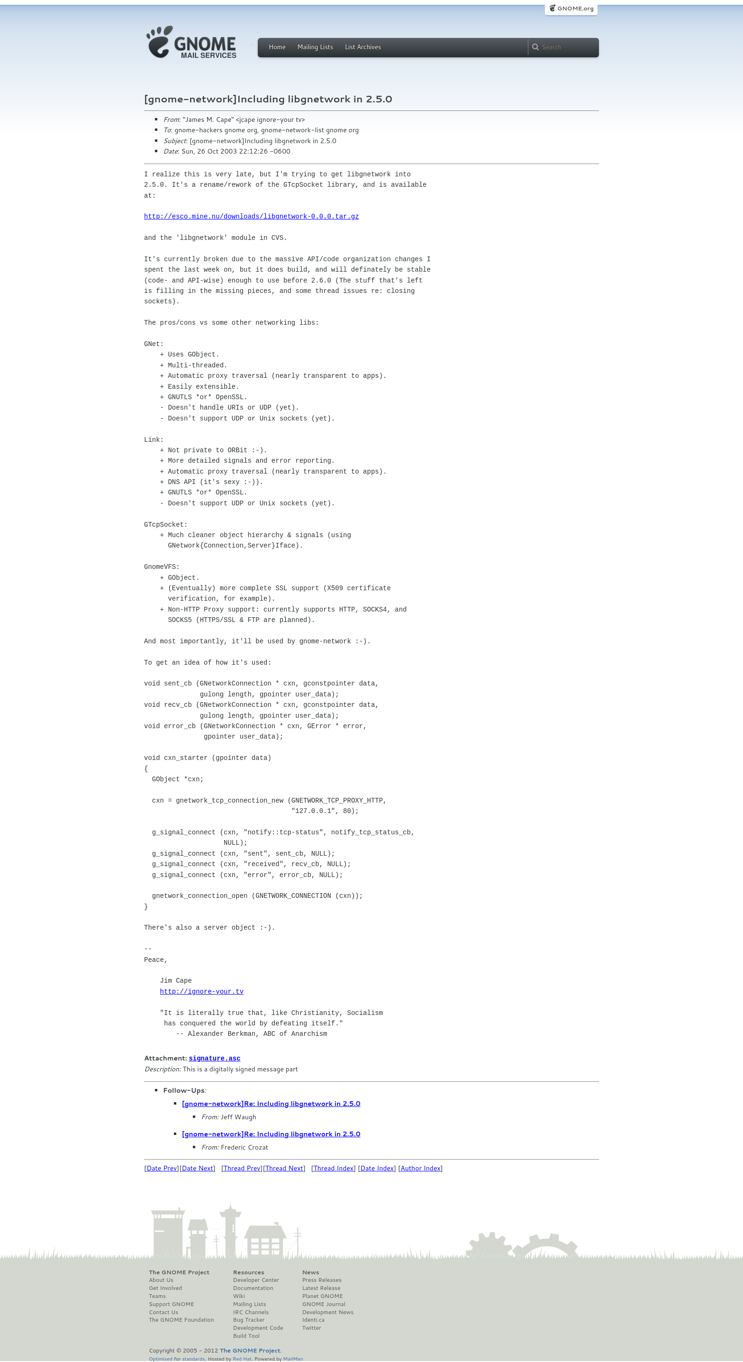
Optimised (160, 1358)
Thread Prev (242, 1167)
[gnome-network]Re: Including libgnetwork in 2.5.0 (271, 1103)
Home (277, 47)
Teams (157, 1295)
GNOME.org (575, 8)
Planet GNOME (322, 1295)
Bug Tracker (249, 1319)
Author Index (420, 1167)
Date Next (197, 1167)
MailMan (293, 1358)
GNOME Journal (323, 1303)
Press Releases (321, 1279)
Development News (327, 1312)
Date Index (377, 1167)
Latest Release (321, 1287)
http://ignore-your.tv (202, 991)
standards (193, 1358)
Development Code (258, 1327)
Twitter (311, 1327)
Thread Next (284, 1167)
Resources (248, 1272)
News (310, 1272)
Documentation (253, 1287)
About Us (161, 1279)
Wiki (239, 1295)
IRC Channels (251, 1312)
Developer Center (256, 1279)
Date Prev (161, 1167)
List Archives (363, 47)
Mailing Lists (315, 47)
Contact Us (163, 1312)
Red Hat (242, 1358)
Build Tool (246, 1335)
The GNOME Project (179, 1272)
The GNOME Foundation (181, 1319)
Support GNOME (171, 1303)
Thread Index (334, 1167)
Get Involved (165, 1287)
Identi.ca (313, 1319)
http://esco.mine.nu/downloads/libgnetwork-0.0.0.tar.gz (251, 216)
